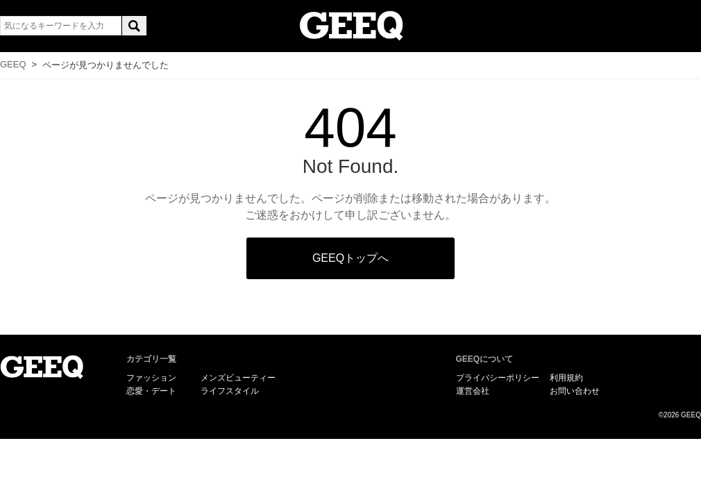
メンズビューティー (238, 378)
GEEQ (13, 64)
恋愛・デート (151, 391)
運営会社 (472, 391)
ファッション (151, 378)
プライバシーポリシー (497, 378)
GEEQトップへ (350, 258)
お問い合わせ (575, 391)
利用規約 (566, 378)
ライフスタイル (230, 391)
